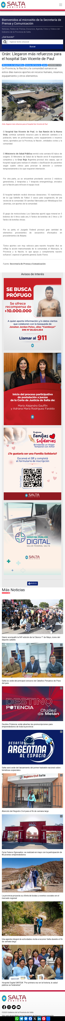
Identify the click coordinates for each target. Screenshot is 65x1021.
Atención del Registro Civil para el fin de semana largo (25, 811)
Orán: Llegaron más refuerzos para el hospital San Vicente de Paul (31, 56)
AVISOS (32, 583)
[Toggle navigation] (60, 4)
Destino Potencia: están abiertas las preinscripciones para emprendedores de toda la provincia (27, 725)
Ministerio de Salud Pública (13, 65)
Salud (45, 65)
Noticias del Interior (33, 65)
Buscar (33, 46)
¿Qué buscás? (8, 37)
